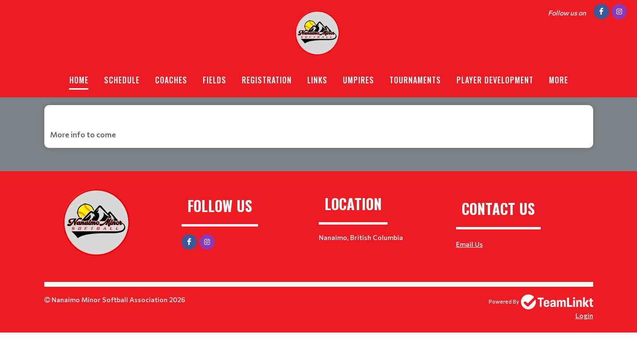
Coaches (171, 80)
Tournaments (415, 80)
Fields (214, 80)
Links (317, 80)
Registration (267, 80)
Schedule (122, 80)
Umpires (358, 80)
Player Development (494, 80)
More (558, 80)
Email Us (469, 244)
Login (584, 315)
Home (79, 80)
